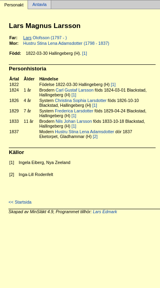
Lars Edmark (105, 211)
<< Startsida (19, 202)
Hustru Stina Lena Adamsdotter (84, 131)
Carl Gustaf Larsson (75, 90)
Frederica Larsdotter (74, 110)
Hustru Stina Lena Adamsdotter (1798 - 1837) (66, 43)
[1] (84, 53)
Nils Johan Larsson (74, 121)
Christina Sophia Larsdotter (80, 100)
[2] (95, 136)
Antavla (39, 4)
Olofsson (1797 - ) (45, 37)
